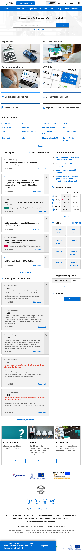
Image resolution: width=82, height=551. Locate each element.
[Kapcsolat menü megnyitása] (70, 3)
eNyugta (25, 127)
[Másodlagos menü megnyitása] (2, 3)
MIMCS (25, 138)
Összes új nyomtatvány (25, 420)
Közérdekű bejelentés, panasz (42, 509)
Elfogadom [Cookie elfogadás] (44, 546)
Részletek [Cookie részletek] (19, 548)
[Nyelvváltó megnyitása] (60, 3)
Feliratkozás (72, 299)
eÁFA (65, 123)
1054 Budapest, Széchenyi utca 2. (31, 526)
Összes (41, 146)
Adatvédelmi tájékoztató (66, 515)
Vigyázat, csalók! (49, 123)
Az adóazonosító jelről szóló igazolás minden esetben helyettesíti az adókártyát (67, 179)
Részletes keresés (41, 30)
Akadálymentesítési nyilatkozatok (41, 522)
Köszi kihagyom (48, 127)
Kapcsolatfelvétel (13, 515)
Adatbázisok (21, 9)
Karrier (25, 123)
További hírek (25, 272)
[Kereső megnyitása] (79, 3)
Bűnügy (59, 9)
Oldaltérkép (45, 519)
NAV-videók (6, 138)
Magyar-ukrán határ (50, 138)
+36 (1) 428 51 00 (60, 526)
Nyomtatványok (35, 9)
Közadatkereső (31, 519)
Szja (64, 127)
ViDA (3, 132)
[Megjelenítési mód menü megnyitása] (25, 3)
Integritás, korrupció (61, 519)
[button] (46, 184)
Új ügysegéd (6, 127)
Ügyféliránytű (9, 9)
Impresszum (17, 519)
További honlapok (45, 515)
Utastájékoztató (69, 132)
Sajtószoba (6, 123)
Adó (45, 9)
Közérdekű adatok (29, 132)
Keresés (62, 25)
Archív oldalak (29, 515)
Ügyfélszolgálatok (71, 9)
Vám (51, 9)
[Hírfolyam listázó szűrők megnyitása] (39, 152)
